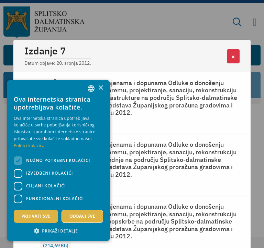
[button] (58, 230)
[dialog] (58, 160)
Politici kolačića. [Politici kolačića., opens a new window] (30, 145)
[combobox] (91, 88)
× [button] (100, 88)
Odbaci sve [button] (82, 216)
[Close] (233, 56)
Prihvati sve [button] (36, 216)
